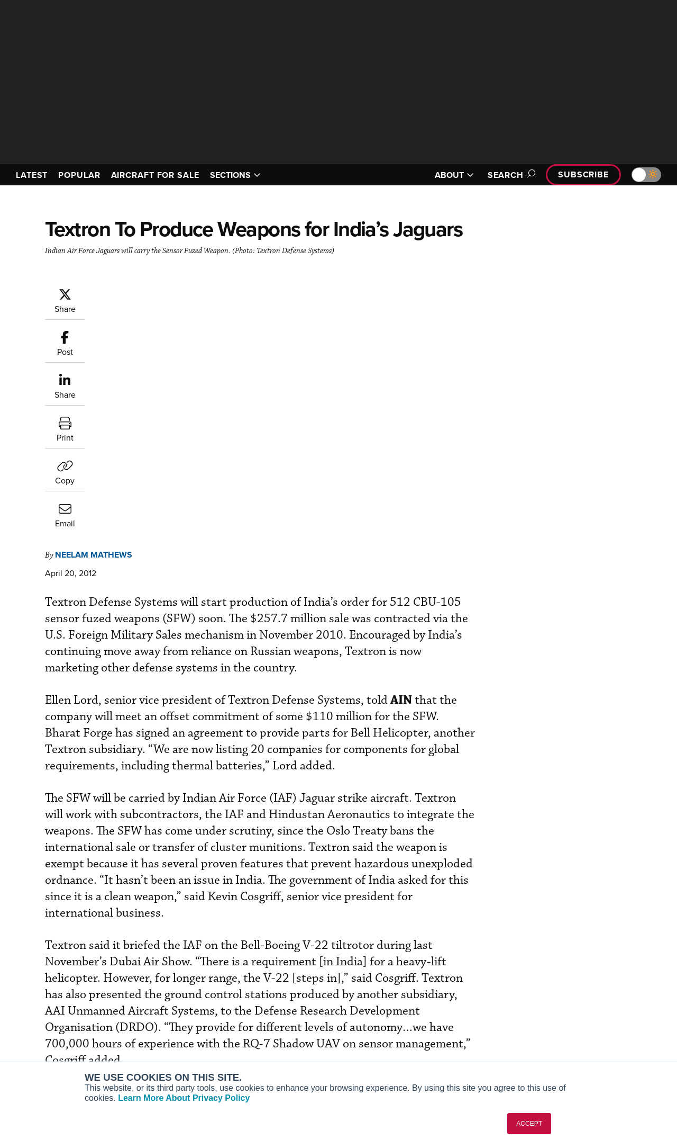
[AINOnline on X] (50, 931)
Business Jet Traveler (56, 1023)
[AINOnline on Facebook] (8, 931)
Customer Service (215, 994)
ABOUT (454, 175)
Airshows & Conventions (396, 1051)
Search (510, 175)
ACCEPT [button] (529, 1123)
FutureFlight (35, 1037)
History (538, 1009)
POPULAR (79, 175)
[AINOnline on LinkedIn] (71, 931)
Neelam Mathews (157, 292)
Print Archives (379, 980)
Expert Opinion (380, 994)
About (536, 980)
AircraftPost (41, 1009)
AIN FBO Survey (47, 980)
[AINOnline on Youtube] (29, 931)
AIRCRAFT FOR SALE (155, 175)
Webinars (371, 1037)
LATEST (32, 175)
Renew (196, 1009)
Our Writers (545, 994)
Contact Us (545, 1023)
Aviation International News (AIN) (77, 994)
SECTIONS (235, 175)
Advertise (548, 1037)
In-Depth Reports (384, 1009)
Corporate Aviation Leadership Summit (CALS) (80, 1056)
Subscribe (583, 174)
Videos (367, 1023)
